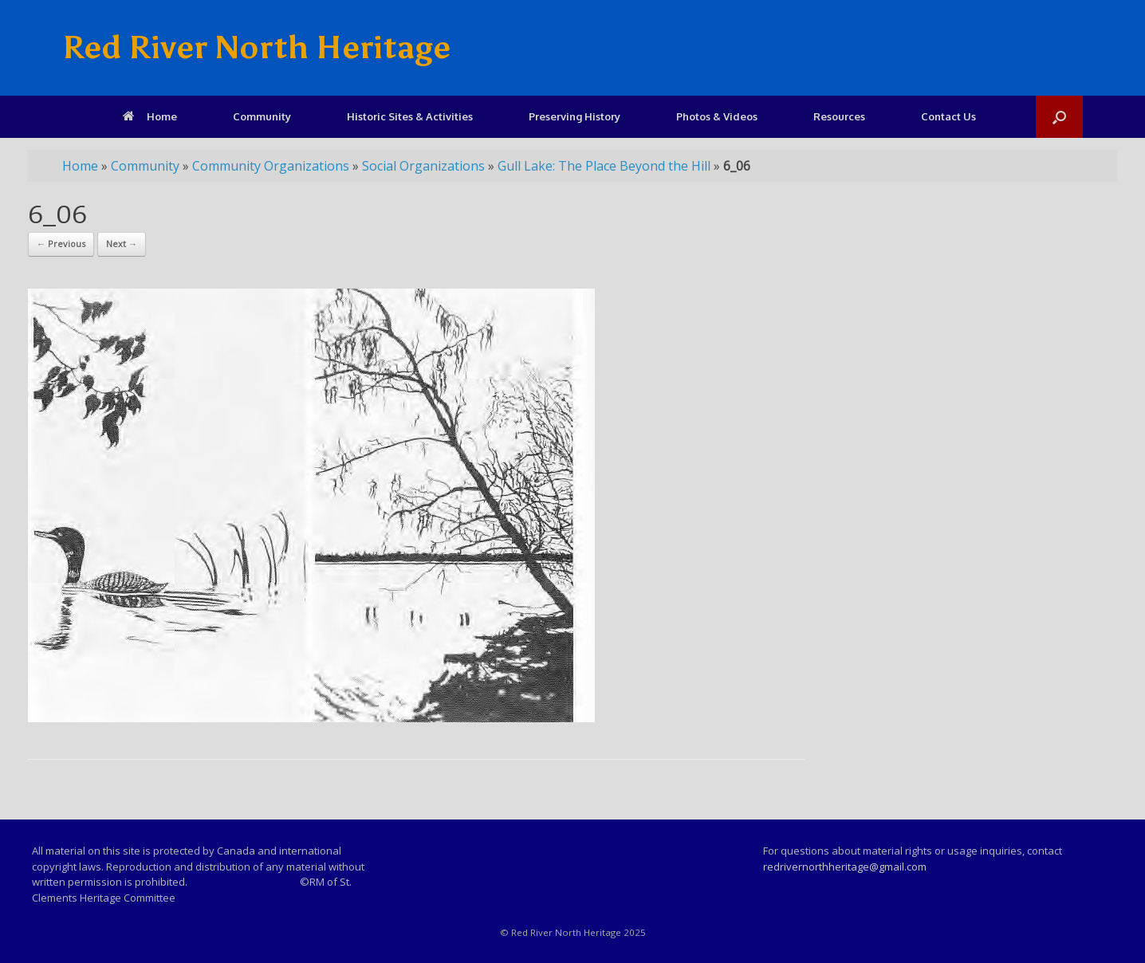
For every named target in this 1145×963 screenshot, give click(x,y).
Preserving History (574, 116)
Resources (839, 116)
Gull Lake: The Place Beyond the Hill (604, 166)
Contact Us (948, 116)
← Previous (61, 244)
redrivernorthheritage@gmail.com (845, 866)
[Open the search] (1059, 117)
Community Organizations (270, 166)
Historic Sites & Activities (410, 116)
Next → (121, 244)
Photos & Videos (716, 116)
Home (150, 116)
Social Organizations (423, 166)
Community (262, 116)
